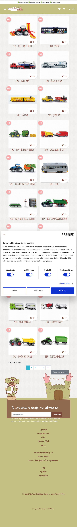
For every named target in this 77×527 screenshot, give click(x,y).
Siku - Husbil (54, 184)
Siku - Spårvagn (22, 115)
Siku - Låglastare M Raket (54, 81)
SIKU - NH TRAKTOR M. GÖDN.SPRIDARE (22, 184)
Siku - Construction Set (54, 322)
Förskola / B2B (43, 441)
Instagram (50, 494)
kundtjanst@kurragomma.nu (46, 460)
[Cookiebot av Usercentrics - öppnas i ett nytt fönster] (64, 234)
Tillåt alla (62, 291)
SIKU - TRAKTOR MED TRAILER (54, 356)
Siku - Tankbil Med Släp (22, 322)
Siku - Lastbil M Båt (22, 81)
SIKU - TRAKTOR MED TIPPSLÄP (22, 356)
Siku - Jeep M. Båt (54, 115)
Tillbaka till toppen (60, 372)
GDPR (43, 437)
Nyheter (43, 471)
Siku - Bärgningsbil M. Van (54, 149)
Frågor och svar (43, 433)
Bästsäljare (43, 475)
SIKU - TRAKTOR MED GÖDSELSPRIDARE (54, 219)
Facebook (41, 494)
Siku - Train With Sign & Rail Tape (22, 219)
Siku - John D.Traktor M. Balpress (22, 149)
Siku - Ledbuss (54, 46)
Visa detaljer (64, 283)
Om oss (43, 445)
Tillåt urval (38, 291)
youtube (61, 494)
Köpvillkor (43, 429)
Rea (43, 467)
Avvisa (14, 291)
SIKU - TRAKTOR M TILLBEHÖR (22, 46)
